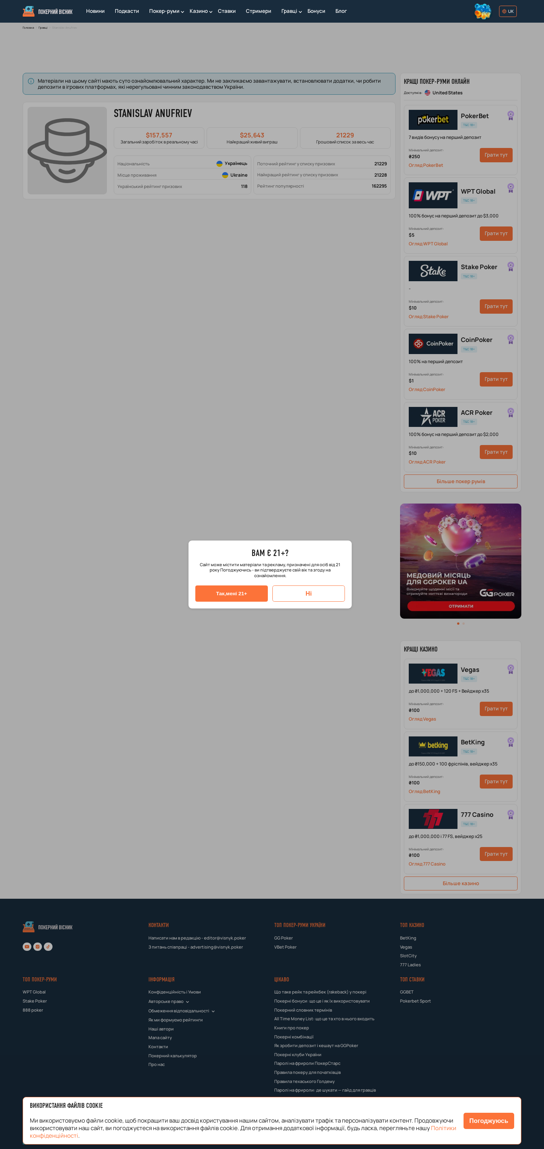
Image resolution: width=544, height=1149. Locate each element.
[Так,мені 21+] (231, 593)
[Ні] (308, 593)
